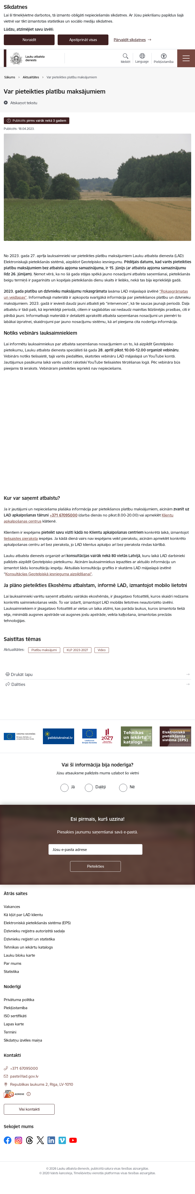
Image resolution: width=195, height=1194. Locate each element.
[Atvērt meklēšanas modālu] (125, 59)
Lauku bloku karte (19, 955)
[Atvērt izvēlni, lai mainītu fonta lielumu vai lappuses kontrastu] (163, 59)
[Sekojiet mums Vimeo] (62, 1140)
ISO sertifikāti (15, 1015)
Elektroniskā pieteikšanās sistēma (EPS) (37, 922)
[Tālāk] (185, 736)
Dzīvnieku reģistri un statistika (29, 939)
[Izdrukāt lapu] (97, 674)
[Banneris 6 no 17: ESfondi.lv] (136, 736)
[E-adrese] (14, 1094)
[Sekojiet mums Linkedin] (51, 1140)
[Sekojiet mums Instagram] (18, 1140)
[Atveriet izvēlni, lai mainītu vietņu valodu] (142, 59)
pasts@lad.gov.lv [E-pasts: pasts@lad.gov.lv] (24, 1076)
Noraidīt (29, 39)
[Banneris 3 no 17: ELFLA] (19, 736)
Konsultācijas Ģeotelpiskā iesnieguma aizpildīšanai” (48, 574)
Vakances (12, 906)
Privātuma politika (19, 999)
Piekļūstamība (15, 1007)
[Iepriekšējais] (10, 736)
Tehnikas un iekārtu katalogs (28, 947)
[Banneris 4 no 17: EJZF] (58, 736)
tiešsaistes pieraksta (21, 538)
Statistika (11, 971)
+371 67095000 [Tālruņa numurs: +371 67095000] (24, 1068)
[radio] (67, 787)
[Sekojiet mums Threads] (29, 1140)
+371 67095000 (63, 515)
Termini (10, 1032)
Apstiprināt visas (83, 39)
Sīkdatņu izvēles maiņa (23, 1040)
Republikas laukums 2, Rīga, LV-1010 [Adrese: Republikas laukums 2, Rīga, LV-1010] (41, 1084)
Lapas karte (14, 1024)
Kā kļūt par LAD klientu (23, 914)
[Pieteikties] (95, 866)
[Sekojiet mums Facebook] (7, 1140)
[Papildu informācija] (28, 1094)
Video (102, 650)
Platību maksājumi (44, 650)
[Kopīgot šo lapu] (97, 684)
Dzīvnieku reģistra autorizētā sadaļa (34, 931)
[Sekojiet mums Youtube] (73, 1140)
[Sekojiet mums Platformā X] (40, 1140)
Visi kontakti (29, 1109)
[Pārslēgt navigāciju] (186, 58)
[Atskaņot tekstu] (23, 103)
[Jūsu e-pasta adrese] (95, 849)
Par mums (12, 963)
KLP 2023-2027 (77, 650)
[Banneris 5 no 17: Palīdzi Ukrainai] (97, 736)
